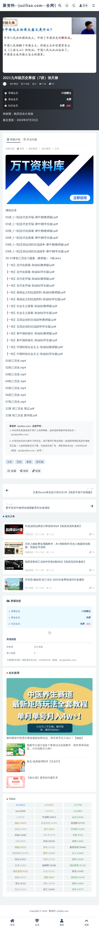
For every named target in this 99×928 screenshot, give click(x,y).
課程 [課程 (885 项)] (49, 877)
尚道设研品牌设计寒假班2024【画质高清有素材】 (53, 526)
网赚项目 (29, 552)
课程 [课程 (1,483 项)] (77, 883)
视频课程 (29, 570)
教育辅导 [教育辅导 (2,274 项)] (20, 853)
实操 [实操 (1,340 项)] (20, 835)
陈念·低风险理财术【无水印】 (44, 761)
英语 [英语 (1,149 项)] (77, 871)
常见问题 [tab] (30, 139)
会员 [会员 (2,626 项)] (77, 817)
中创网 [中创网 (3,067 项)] (49, 817)
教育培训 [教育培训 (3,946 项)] (77, 847)
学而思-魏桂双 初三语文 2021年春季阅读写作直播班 (54, 579)
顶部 (86, 922)
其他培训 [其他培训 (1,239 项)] (49, 823)
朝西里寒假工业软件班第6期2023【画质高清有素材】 (55, 561)
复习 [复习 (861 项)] (49, 829)
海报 (24, 470)
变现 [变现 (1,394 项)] (20, 829)
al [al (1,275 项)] (49, 805)
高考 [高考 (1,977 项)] (77, 889)
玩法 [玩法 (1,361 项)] (20, 859)
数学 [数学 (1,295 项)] (49, 853)
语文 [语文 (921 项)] (20, 883)
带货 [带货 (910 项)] (78, 835)
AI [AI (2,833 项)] (20, 805)
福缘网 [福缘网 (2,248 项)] (49, 865)
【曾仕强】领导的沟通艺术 (42, 777)
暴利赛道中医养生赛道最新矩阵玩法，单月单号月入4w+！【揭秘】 (45, 737)
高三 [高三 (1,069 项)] (49, 889)
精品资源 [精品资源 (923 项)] (20, 871)
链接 (36, 470)
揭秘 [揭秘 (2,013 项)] (20, 847)
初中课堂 (14, 84)
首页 (22, 148)
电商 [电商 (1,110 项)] (49, 859)
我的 (62, 922)
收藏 (11, 470)
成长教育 (32, 148)
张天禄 (39, 461)
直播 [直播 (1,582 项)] (20, 865)
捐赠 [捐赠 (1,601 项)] (77, 841)
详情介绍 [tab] (13, 139)
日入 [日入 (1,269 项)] (77, 853)
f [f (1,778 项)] (77, 805)
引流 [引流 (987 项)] (20, 841)
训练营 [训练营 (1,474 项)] (77, 877)
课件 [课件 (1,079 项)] (49, 883)
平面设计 (29, 534)
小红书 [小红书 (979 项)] (49, 835)
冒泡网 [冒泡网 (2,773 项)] (77, 823)
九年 (9, 461)
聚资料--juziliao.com (58, 911)
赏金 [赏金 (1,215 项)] (20, 889)
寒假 (28, 461)
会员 (37, 922)
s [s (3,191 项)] (49, 811)
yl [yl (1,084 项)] (77, 811)
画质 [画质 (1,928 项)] (77, 859)
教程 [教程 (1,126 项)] (49, 847)
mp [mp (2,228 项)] (20, 811)
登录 (84, 5)
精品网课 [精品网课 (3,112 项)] (77, 865)
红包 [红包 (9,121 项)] (49, 871)
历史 (19, 461)
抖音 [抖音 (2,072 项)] (49, 841)
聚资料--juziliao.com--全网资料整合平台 (41, 5)
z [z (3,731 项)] (20, 817)
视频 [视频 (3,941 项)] (20, 877)
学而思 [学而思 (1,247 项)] (77, 829)
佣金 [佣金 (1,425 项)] (20, 823)
